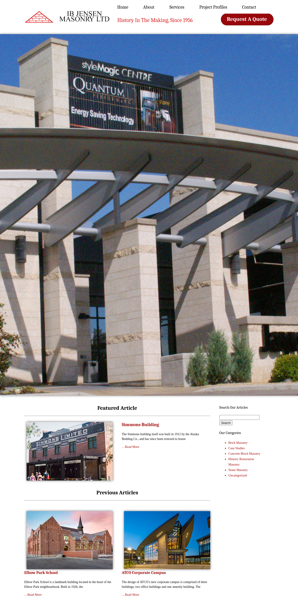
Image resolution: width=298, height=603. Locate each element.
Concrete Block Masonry (244, 453)
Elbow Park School (41, 572)
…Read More (130, 447)
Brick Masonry (237, 442)
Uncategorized (237, 475)
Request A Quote (247, 19)
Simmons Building (140, 424)
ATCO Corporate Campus (144, 572)
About (148, 7)
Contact (249, 7)
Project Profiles (213, 7)
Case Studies (236, 448)
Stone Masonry (238, 470)
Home (122, 7)
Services (176, 7)
